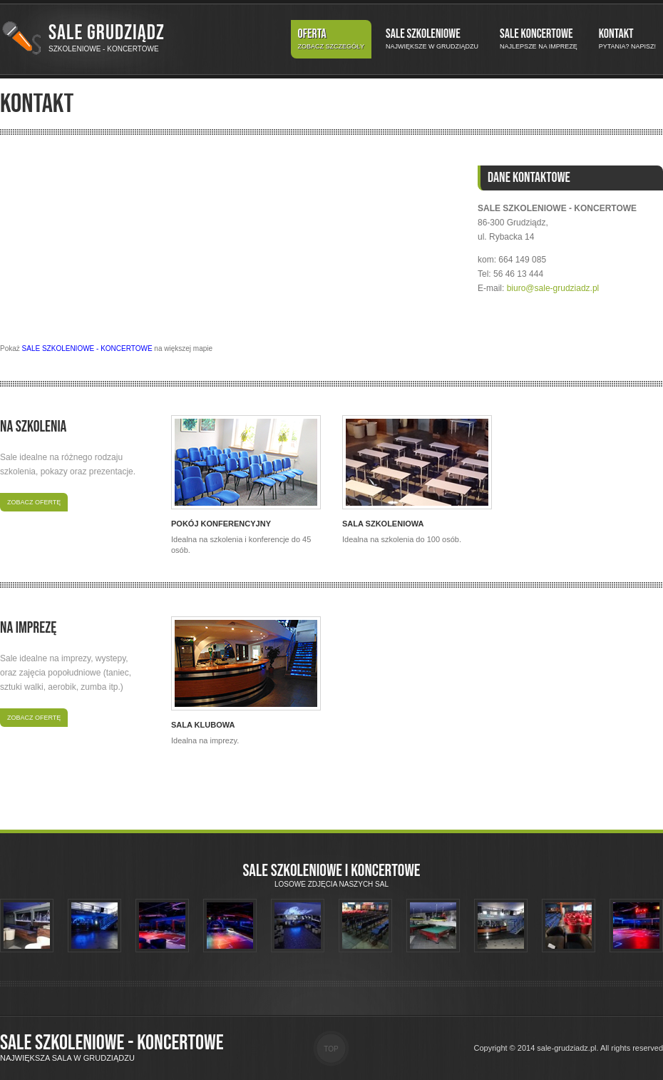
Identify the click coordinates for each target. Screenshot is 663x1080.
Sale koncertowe (538, 38)
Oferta (331, 38)
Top (331, 1049)
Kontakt (627, 38)
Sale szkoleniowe (432, 38)
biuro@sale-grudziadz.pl (553, 288)
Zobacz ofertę (34, 502)
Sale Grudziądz (106, 33)
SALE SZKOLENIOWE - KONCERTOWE (87, 348)
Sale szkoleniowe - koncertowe (112, 1043)
